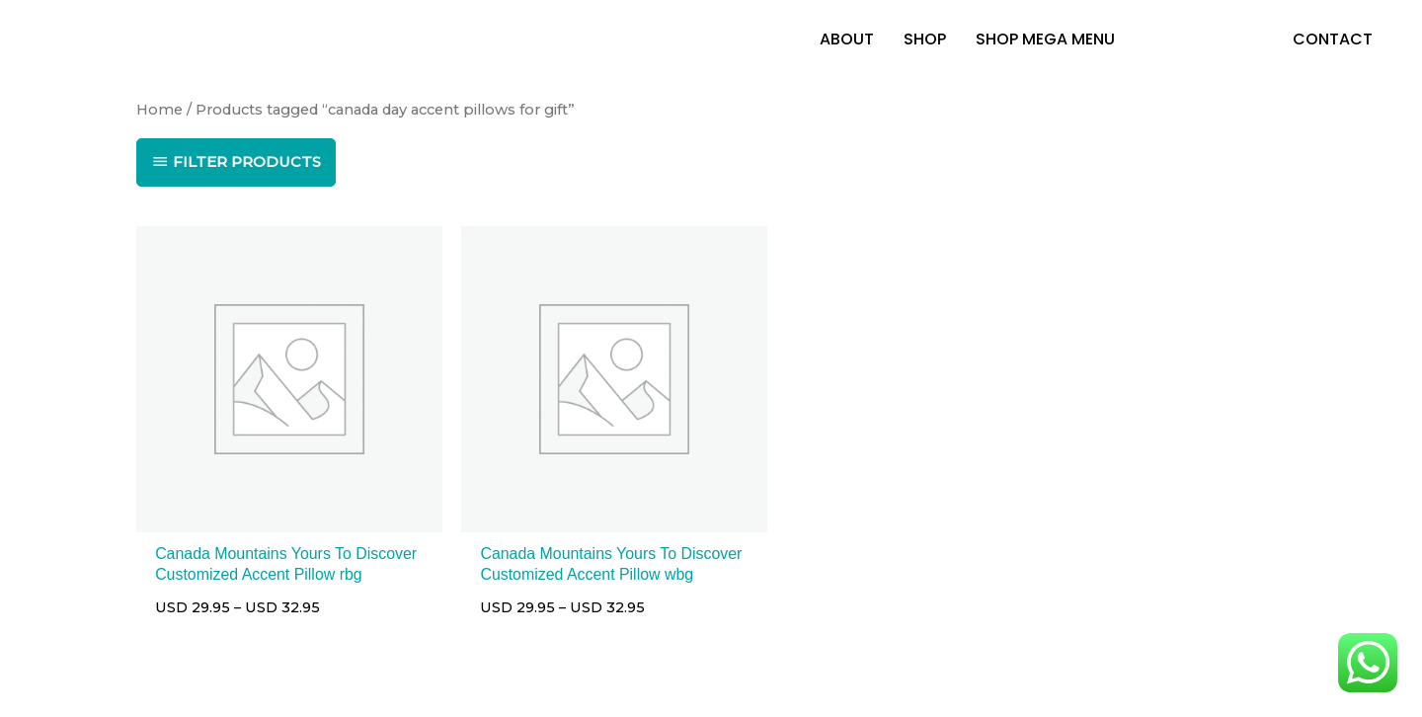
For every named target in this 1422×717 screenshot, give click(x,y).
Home (159, 111)
